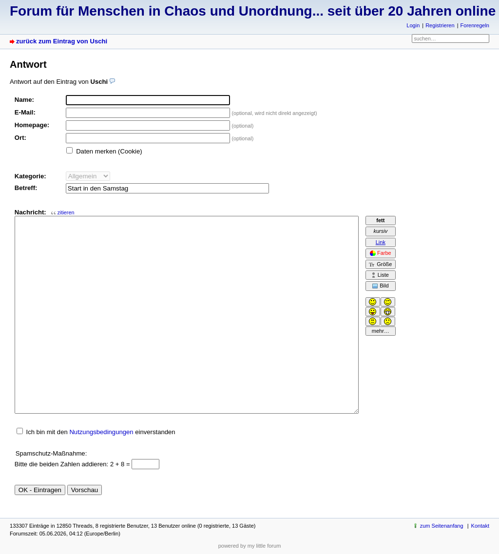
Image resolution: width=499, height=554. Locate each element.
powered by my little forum (249, 546)
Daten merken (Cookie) (109, 151)
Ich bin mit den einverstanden (100, 432)
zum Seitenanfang (441, 526)
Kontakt (480, 526)
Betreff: (26, 187)
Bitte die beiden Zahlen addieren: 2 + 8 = (73, 464)
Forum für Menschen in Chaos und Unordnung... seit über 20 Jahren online (253, 11)
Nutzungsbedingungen (101, 432)
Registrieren (439, 25)
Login (413, 25)
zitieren (66, 212)
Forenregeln (475, 25)
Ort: (20, 137)
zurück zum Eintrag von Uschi (61, 41)
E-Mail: (25, 112)
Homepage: (32, 125)
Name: (24, 99)
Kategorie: (30, 176)
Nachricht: (45, 212)
